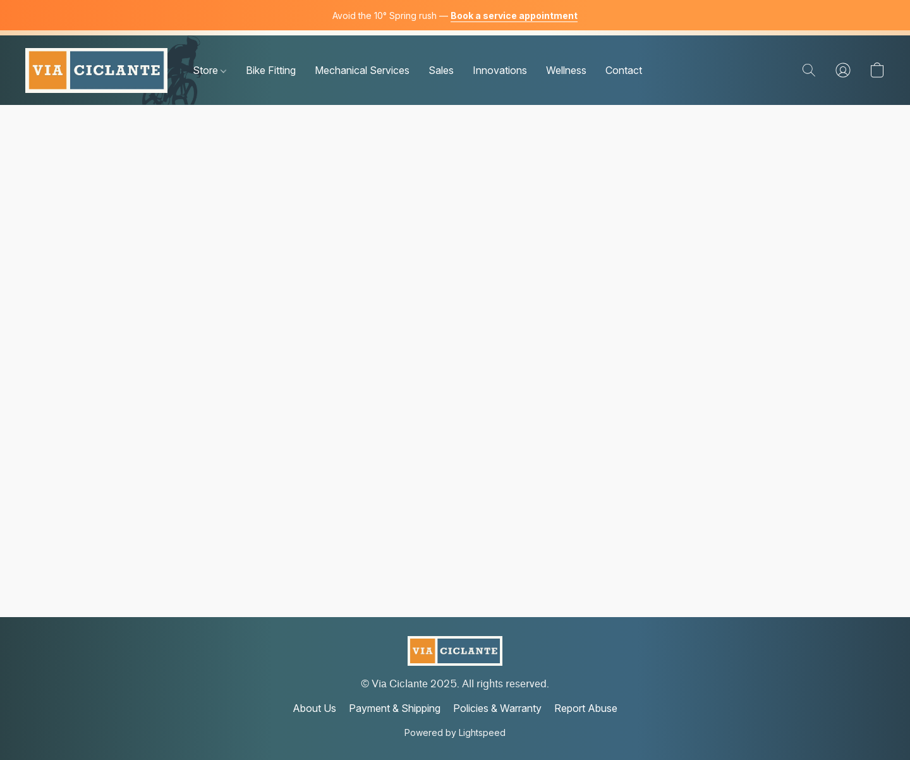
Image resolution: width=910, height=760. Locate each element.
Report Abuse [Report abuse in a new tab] (585, 708)
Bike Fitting (271, 70)
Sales (441, 70)
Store (209, 70)
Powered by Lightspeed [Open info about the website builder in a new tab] (455, 732)
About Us (314, 708)
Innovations (500, 70)
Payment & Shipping (394, 708)
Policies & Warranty (497, 708)
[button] (96, 70)
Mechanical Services (362, 70)
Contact (623, 70)
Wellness (566, 70)
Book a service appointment (514, 15)
